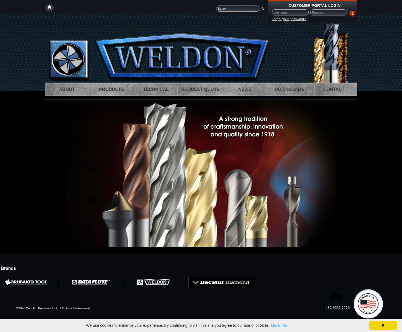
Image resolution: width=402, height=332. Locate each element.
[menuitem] (67, 89)
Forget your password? (289, 19)
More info (279, 325)
